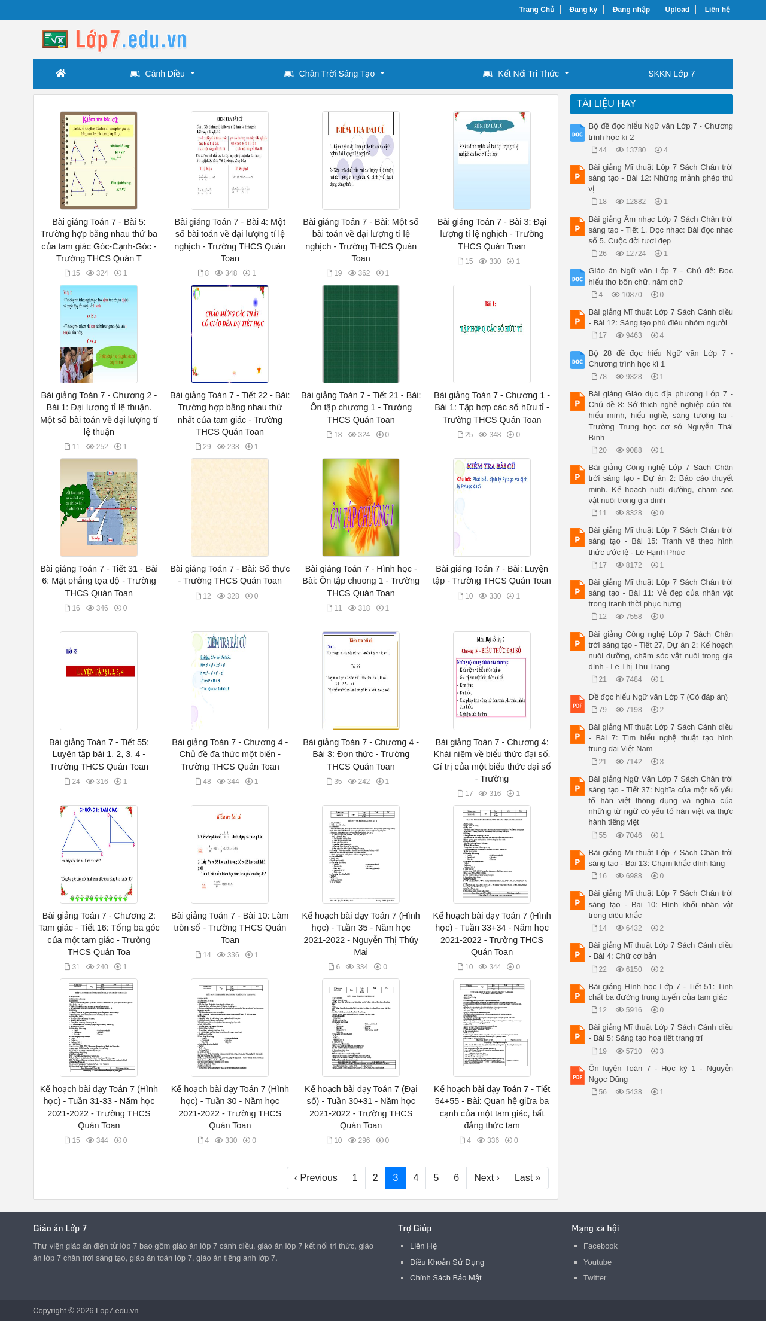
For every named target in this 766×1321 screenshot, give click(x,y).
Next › (487, 1178)
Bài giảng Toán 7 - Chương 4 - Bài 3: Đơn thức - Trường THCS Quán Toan (361, 754)
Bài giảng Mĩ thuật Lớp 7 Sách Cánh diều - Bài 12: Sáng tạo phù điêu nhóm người (661, 317)
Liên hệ (717, 9)
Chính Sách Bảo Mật (446, 1277)
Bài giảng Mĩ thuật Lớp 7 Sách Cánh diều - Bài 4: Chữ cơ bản (661, 950)
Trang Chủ (536, 9)
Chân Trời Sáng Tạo (329, 74)
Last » (528, 1178)
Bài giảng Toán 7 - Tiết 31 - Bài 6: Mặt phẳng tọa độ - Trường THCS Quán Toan (99, 580)
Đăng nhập (631, 9)
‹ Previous (316, 1178)
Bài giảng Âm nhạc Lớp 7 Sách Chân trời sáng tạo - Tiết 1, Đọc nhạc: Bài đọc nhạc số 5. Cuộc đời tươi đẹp (661, 230)
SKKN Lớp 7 (671, 73)
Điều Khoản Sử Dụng (447, 1262)
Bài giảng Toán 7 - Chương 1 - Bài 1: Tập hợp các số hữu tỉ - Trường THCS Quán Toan (492, 407)
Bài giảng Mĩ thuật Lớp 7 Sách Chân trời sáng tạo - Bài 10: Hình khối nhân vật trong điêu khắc (661, 904)
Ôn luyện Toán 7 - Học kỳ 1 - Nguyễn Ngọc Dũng (661, 1074)
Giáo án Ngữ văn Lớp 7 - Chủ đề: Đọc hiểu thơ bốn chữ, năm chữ (661, 276)
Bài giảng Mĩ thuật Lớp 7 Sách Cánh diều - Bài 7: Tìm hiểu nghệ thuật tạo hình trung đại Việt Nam (661, 737)
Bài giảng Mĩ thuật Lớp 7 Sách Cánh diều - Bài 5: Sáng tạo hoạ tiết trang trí (661, 1032)
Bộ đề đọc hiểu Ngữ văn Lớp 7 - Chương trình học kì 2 (661, 131)
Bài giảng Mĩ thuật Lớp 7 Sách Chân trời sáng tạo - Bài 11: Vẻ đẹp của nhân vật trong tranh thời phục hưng (661, 593)
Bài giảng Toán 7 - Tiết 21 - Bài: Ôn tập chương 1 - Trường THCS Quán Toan (361, 407)
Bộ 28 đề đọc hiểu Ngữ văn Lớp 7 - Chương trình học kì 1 (661, 358)
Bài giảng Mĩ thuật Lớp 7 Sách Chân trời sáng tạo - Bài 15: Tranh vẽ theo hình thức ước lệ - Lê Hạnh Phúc (661, 541)
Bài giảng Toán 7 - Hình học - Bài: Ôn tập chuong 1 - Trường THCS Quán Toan (361, 580)
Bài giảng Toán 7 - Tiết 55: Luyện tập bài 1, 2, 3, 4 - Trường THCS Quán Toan (99, 754)
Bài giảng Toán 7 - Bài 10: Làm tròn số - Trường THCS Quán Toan (230, 927)
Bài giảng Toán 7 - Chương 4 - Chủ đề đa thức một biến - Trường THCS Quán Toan (230, 754)
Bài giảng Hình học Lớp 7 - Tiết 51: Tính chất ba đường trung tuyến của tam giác (661, 992)
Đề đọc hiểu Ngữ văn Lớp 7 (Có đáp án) (658, 696)
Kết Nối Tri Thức (521, 74)
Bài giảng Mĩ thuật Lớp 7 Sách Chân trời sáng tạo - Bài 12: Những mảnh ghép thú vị (661, 178)
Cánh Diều (157, 74)
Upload (677, 9)
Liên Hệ (423, 1245)
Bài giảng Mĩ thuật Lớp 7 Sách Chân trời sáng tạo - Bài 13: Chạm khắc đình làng (661, 858)
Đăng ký (584, 9)
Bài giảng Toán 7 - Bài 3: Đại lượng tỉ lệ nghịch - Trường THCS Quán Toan (491, 234)
